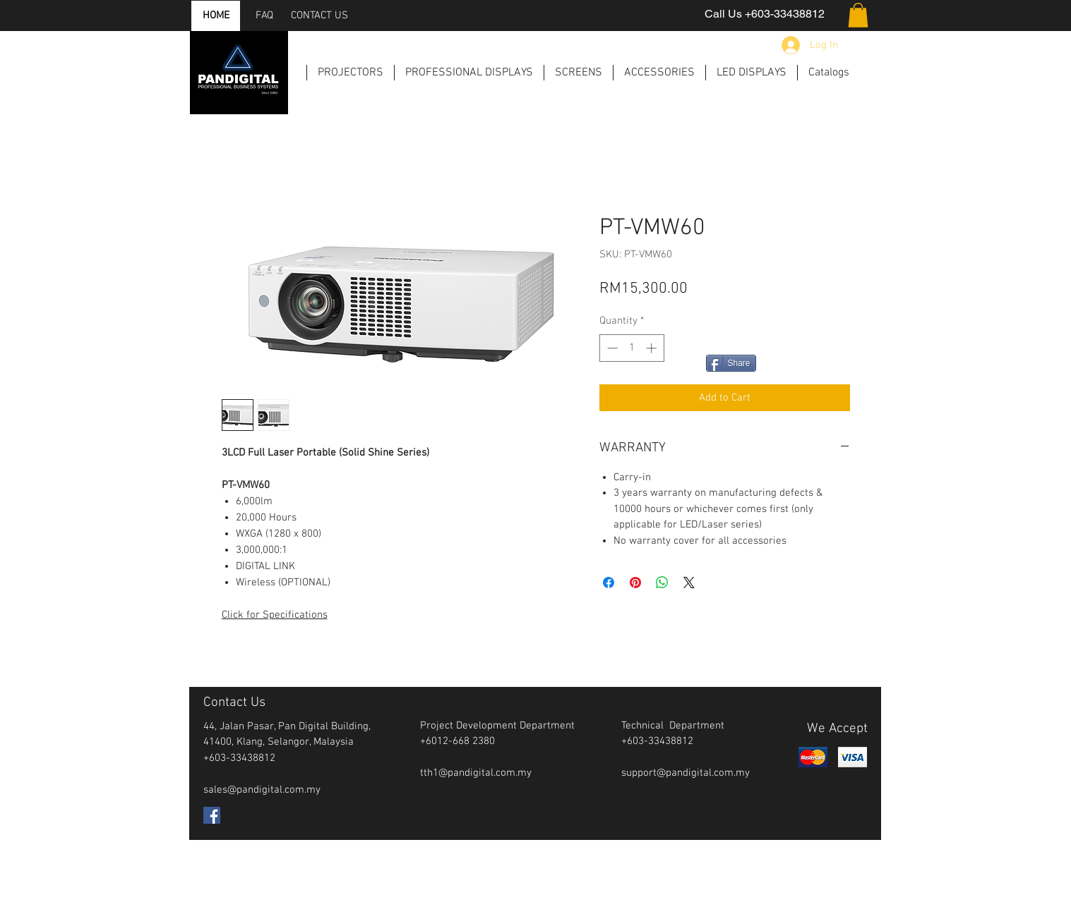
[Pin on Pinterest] (635, 582)
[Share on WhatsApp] (662, 582)
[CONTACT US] (319, 16)
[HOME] (216, 16)
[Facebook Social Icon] (211, 815)
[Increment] (652, 348)
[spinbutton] (631, 348)
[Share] (731, 363)
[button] (858, 15)
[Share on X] (689, 582)
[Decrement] (611, 348)
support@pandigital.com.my (685, 773)
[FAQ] (264, 16)
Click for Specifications (275, 615)
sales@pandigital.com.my (262, 790)
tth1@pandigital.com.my (476, 773)
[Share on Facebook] (608, 582)
